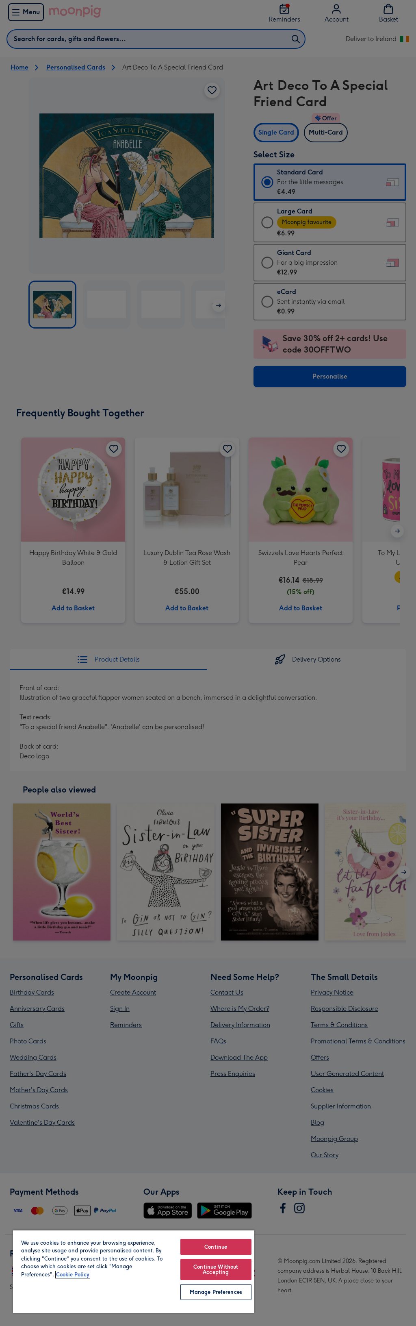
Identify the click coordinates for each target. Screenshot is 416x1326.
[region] (133, 1271)
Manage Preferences (216, 1292)
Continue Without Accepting (215, 1269)
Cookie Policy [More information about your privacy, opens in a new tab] (72, 1275)
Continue (215, 1247)
